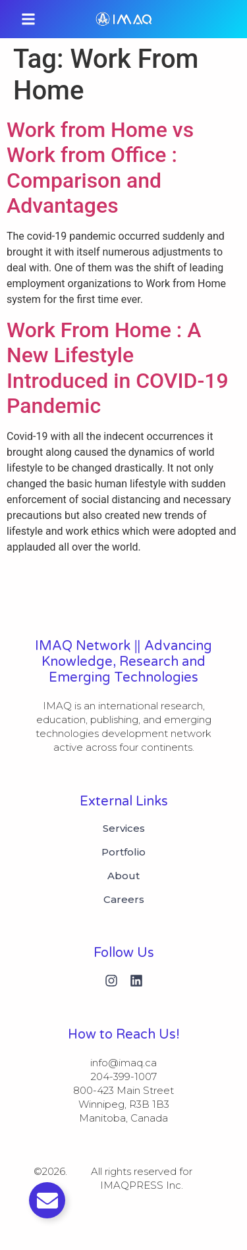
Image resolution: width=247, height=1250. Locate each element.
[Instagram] (111, 980)
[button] (28, 19)
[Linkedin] (136, 980)
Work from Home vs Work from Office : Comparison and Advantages (100, 167)
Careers (123, 900)
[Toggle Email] (47, 1200)
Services (124, 828)
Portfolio (123, 852)
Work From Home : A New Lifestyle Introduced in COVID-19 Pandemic (118, 367)
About (123, 876)
